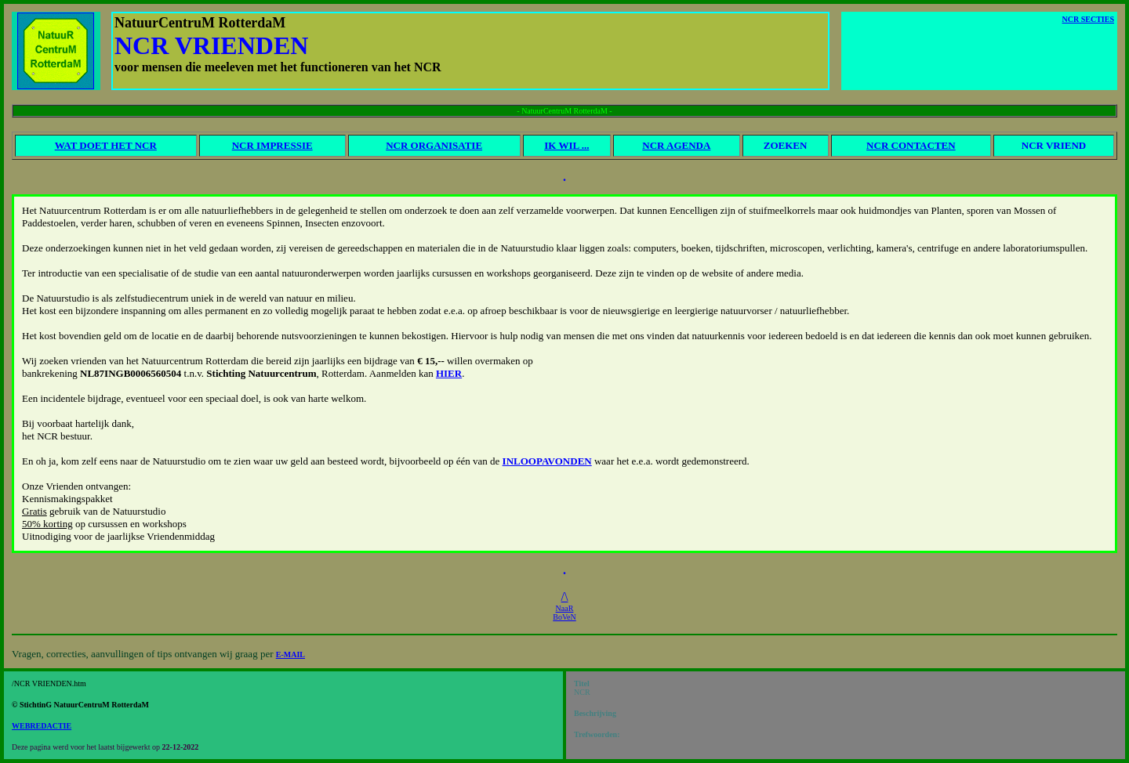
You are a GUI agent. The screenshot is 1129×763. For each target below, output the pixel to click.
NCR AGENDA (676, 145)
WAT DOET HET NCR (106, 145)
